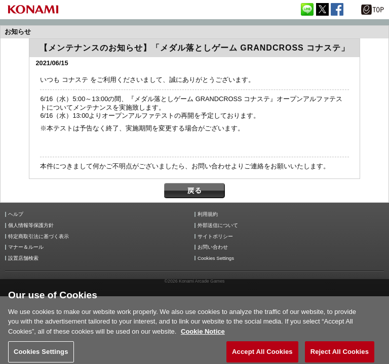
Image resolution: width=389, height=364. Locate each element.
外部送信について (218, 225)
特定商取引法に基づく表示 (38, 236)
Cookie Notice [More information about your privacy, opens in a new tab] (203, 336)
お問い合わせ (213, 247)
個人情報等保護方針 (31, 225)
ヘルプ (15, 214)
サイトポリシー (215, 236)
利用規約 (208, 214)
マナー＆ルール (26, 247)
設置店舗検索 (23, 258)
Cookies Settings (216, 258)
